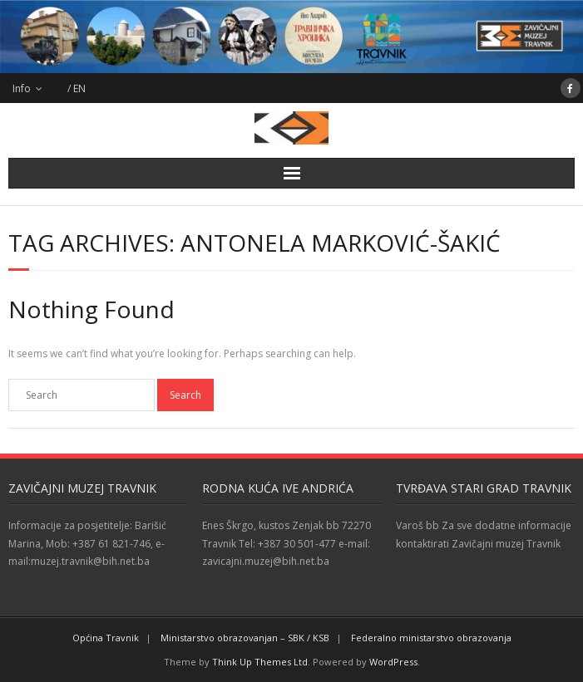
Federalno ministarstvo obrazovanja (431, 637)
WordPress (393, 661)
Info (21, 88)
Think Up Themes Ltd (260, 661)
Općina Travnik (105, 637)
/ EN (76, 88)
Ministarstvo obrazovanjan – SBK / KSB (245, 637)
